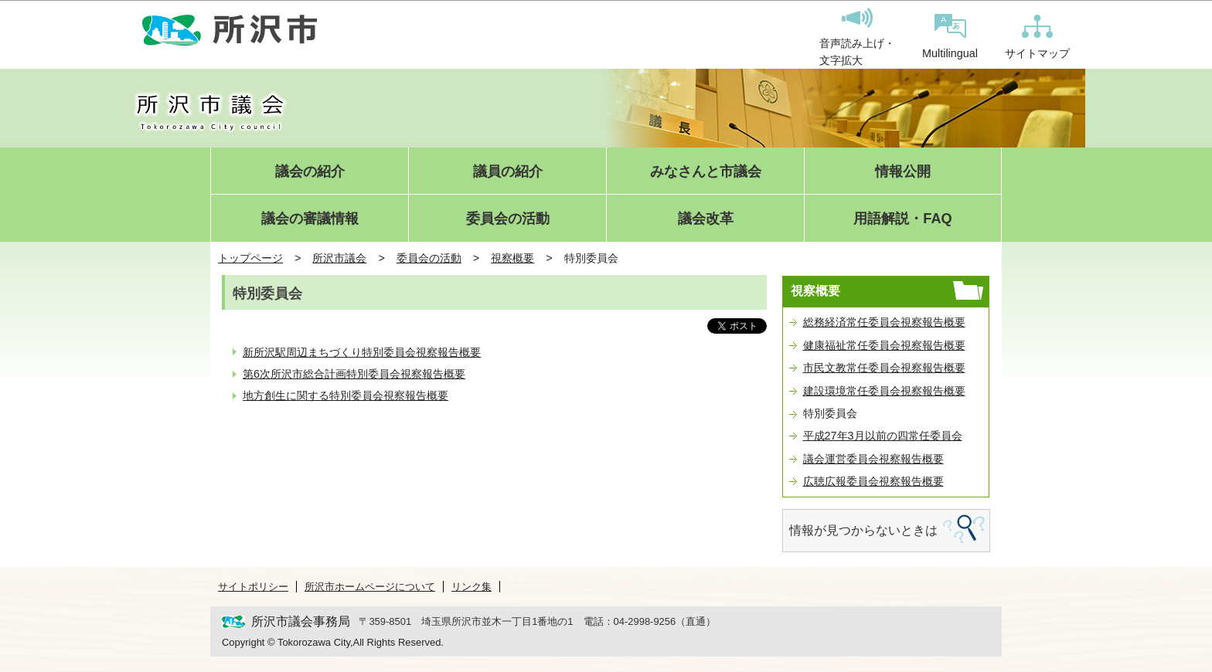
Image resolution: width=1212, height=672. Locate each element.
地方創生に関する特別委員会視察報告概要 (345, 395)
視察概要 (512, 258)
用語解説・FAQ (902, 219)
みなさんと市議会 (705, 172)
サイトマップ (1037, 37)
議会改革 (706, 219)
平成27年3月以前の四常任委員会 (882, 435)
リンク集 (471, 586)
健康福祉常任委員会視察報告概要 (884, 345)
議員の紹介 (508, 172)
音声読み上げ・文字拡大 (857, 37)
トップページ (250, 258)
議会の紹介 (310, 172)
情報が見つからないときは (863, 530)
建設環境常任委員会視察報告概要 (884, 391)
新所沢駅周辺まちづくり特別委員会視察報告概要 (362, 352)
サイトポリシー (253, 586)
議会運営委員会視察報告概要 (873, 459)
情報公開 (903, 172)
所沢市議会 (339, 258)
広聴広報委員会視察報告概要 (873, 481)
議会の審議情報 (310, 219)
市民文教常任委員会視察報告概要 (884, 367)
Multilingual (950, 36)
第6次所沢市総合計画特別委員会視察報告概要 (354, 374)
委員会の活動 (508, 219)
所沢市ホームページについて (370, 586)
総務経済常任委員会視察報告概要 (884, 322)
